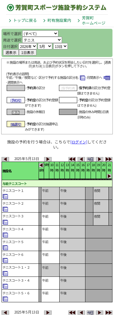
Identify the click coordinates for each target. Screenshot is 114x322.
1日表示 (27, 52)
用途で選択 (12, 39)
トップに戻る (25, 20)
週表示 (10, 52)
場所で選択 (12, 33)
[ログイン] (78, 141)
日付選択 (10, 46)
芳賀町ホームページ (93, 20)
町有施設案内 (59, 20)
